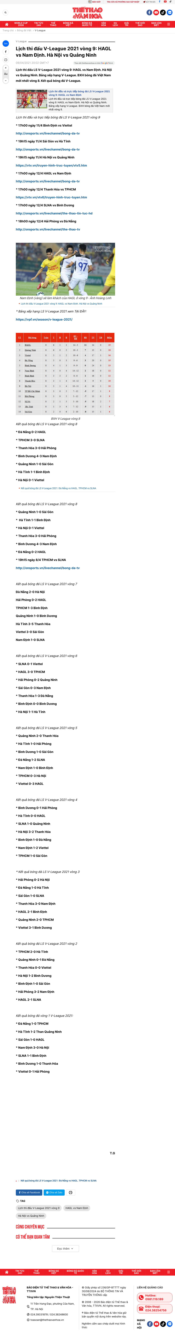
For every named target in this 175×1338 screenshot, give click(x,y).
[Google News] (94, 64)
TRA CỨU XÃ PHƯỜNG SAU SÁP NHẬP (123, 2)
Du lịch (115, 24)
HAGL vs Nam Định (77, 1208)
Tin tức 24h (38, 24)
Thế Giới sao (140, 24)
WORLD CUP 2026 (21, 24)
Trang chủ (8, 30)
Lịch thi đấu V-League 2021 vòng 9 (38, 1208)
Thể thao (53, 24)
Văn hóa (103, 24)
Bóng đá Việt (68, 24)
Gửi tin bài (149, 2)
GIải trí (126, 24)
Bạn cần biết (156, 24)
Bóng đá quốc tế (87, 24)
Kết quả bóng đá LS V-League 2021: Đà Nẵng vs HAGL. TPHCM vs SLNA (58, 488)
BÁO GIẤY (96, 2)
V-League (40, 30)
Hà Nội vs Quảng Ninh (31, 1215)
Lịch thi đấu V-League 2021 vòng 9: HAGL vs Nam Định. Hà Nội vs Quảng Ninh (61, 303)
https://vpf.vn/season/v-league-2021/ (44, 319)
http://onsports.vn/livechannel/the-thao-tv (48, 229)
